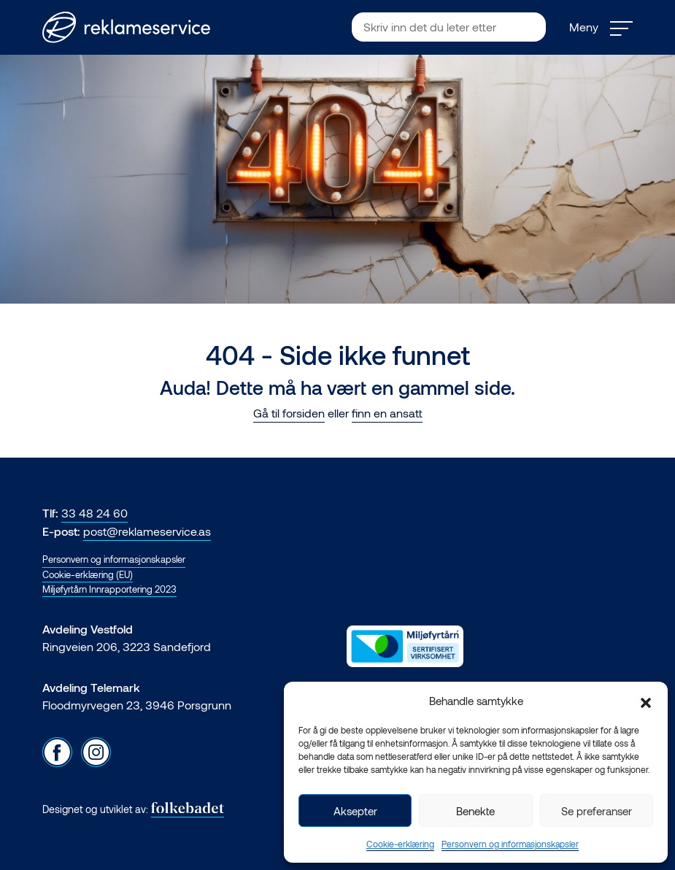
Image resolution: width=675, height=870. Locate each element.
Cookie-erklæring (400, 844)
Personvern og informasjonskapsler (510, 844)
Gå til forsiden (289, 413)
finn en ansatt (387, 413)
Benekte (475, 810)
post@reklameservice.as (147, 531)
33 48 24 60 (94, 513)
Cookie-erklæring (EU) (87, 574)
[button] (646, 700)
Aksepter (355, 810)
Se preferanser (596, 810)
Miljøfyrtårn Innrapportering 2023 (109, 589)
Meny (601, 27)
